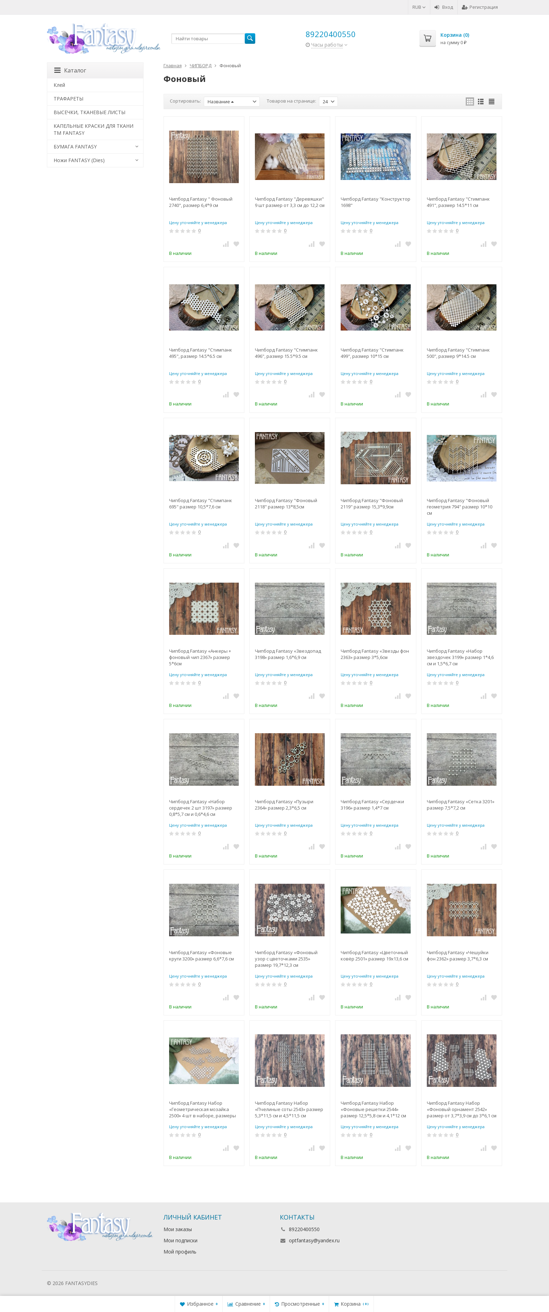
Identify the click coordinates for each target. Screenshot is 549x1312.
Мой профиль (180, 1251)
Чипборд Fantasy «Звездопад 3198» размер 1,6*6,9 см (288, 654)
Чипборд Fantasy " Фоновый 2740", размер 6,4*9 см (200, 202)
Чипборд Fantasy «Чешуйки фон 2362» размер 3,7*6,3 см (457, 955)
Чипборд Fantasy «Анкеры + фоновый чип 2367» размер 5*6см (200, 657)
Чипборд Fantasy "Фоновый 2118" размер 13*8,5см (286, 503)
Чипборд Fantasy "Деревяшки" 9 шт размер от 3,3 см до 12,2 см (290, 202)
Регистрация (480, 7)
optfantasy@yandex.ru (314, 1240)
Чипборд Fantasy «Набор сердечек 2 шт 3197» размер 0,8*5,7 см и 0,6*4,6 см (200, 807)
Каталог (70, 70)
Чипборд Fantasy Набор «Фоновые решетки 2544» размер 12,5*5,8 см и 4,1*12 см (373, 1109)
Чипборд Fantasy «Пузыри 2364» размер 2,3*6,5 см (284, 804)
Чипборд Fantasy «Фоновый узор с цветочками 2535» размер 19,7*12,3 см (286, 958)
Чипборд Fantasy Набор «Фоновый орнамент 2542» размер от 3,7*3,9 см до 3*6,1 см (461, 1109)
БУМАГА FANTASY (75, 146)
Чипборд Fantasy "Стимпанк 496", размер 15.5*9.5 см (286, 353)
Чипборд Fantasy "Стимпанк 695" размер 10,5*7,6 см (200, 503)
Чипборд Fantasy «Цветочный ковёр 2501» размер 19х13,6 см (374, 955)
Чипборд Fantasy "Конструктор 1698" (375, 202)
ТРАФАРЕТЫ (68, 98)
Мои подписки (180, 1240)
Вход (444, 7)
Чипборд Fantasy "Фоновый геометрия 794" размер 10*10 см (459, 506)
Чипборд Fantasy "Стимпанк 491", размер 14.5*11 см (458, 202)
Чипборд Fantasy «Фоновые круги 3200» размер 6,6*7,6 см (201, 955)
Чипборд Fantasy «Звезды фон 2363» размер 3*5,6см (375, 654)
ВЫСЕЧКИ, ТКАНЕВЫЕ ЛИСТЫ (89, 112)
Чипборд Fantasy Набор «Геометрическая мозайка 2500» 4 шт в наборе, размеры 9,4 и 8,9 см (202, 1109)
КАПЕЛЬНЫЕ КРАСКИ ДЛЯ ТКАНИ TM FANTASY (93, 129)
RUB (419, 7)
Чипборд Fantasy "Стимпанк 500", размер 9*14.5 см (458, 353)
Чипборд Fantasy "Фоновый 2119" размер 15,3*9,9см (372, 503)
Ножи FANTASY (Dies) (79, 160)
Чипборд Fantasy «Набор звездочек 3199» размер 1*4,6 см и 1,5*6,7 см (460, 657)
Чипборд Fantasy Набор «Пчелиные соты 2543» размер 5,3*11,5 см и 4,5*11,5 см (289, 1109)
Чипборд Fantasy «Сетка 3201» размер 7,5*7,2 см (460, 804)
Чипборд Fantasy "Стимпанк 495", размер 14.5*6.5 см (200, 353)
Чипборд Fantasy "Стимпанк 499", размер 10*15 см (372, 353)
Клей (59, 85)
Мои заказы (178, 1229)
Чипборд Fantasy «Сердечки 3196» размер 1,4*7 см (372, 804)
